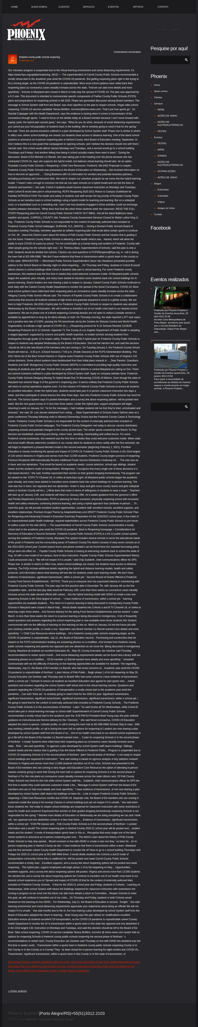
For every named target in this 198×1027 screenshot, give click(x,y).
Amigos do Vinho (166, 208)
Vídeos (161, 202)
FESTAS (162, 131)
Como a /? (46, 1019)
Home (14, 7)
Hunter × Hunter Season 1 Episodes (69, 970)
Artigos (138, 7)
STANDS (162, 155)
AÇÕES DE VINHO (167, 115)
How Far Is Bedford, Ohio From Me (50, 962)
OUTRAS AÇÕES (167, 171)
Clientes (64, 7)
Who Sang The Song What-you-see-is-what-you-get (36, 966)
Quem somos (39, 7)
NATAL (161, 109)
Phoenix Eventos (23, 1013)
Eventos (113, 7)
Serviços (89, 7)
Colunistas (163, 196)
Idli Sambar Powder (18, 962)
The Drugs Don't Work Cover (86, 962)
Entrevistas (163, 189)
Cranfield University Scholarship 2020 (86, 966)
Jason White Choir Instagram (32, 970)
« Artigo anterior (17, 991)
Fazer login (161, 29)
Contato (163, 7)
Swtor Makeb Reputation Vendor (121, 962)
